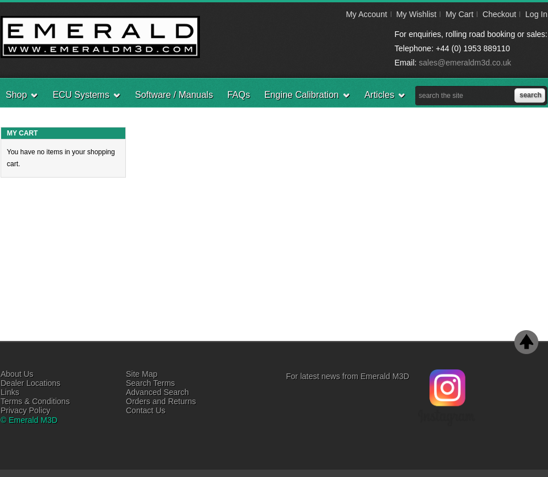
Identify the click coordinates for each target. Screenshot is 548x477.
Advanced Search (157, 392)
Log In (536, 14)
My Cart (459, 14)
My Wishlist (416, 14)
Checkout (499, 14)
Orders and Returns (161, 401)
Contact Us (145, 410)
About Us (17, 374)
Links (10, 392)
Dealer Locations (30, 383)
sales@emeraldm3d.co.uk (465, 62)
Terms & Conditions (35, 401)
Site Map (141, 374)
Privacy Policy (25, 410)
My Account (366, 14)
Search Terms (150, 383)
